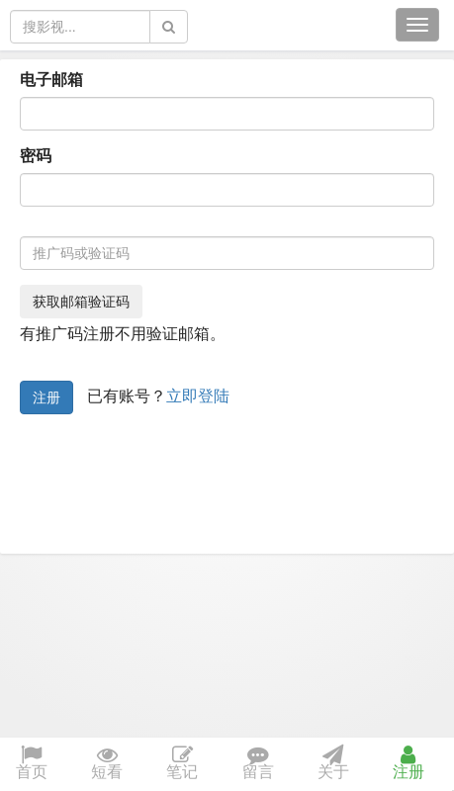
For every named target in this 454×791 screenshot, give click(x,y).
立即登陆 (197, 396)
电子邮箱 (51, 79)
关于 (333, 763)
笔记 (182, 763)
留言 (258, 763)
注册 (46, 397)
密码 (35, 155)
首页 (31, 763)
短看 (107, 763)
